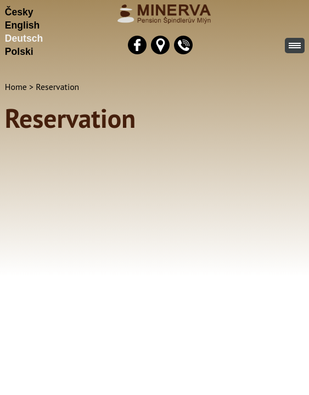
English (22, 25)
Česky (19, 12)
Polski (19, 51)
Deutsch (24, 38)
